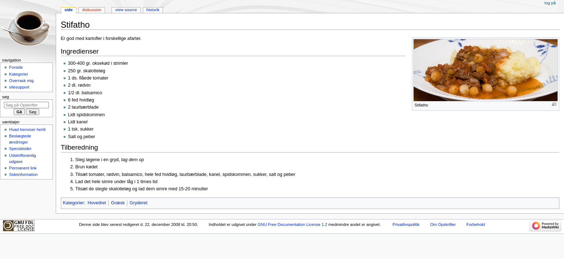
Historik (152, 10)
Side (68, 10)
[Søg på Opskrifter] (26, 105)
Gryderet (138, 202)
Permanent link (22, 168)
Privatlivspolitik (405, 224)
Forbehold (476, 224)
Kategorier (73, 202)
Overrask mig (21, 80)
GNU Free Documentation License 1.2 (292, 224)
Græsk (118, 202)
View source (126, 10)
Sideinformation (23, 174)
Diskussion (91, 10)
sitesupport (19, 87)
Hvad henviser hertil (27, 129)
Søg (5, 97)
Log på (550, 3)
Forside (16, 67)
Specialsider (20, 148)
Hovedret (96, 202)
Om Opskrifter (443, 224)
